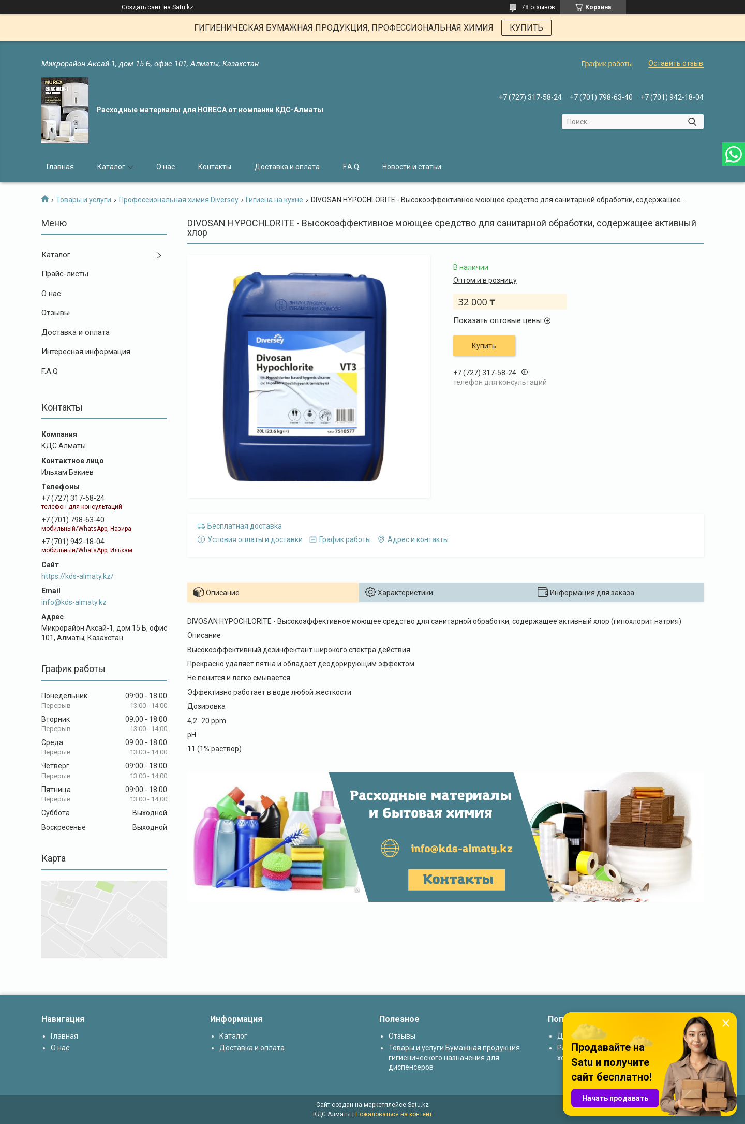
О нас (165, 167)
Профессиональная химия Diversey (179, 200)
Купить (484, 346)
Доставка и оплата (287, 167)
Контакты (214, 167)
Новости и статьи (411, 167)
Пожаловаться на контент (393, 1114)
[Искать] (692, 121)
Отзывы (55, 312)
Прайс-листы (64, 274)
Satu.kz (418, 1104)
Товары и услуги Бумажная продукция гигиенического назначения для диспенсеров (454, 1057)
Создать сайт (141, 7)
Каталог (111, 167)
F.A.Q (351, 167)
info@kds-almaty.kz (74, 602)
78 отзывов (538, 7)
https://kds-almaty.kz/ (77, 576)
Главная (60, 167)
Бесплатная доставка (244, 526)
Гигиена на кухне (274, 200)
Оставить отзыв (675, 63)
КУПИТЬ (526, 28)
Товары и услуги (83, 200)
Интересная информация (85, 351)
